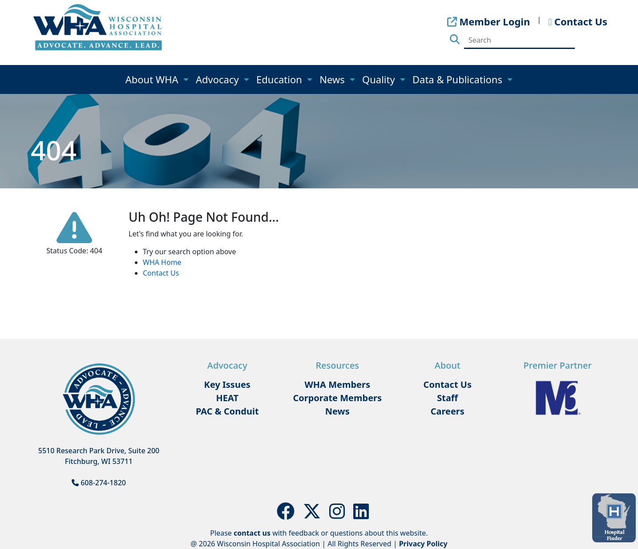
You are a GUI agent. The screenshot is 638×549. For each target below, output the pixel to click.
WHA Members (337, 384)
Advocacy (218, 79)
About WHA (153, 79)
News (333, 79)
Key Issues (227, 384)
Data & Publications (458, 79)
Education (280, 79)
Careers (447, 411)
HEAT (227, 398)
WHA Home (162, 262)
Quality (379, 79)
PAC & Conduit (227, 411)
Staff (447, 398)
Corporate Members (337, 398)
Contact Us (161, 273)
